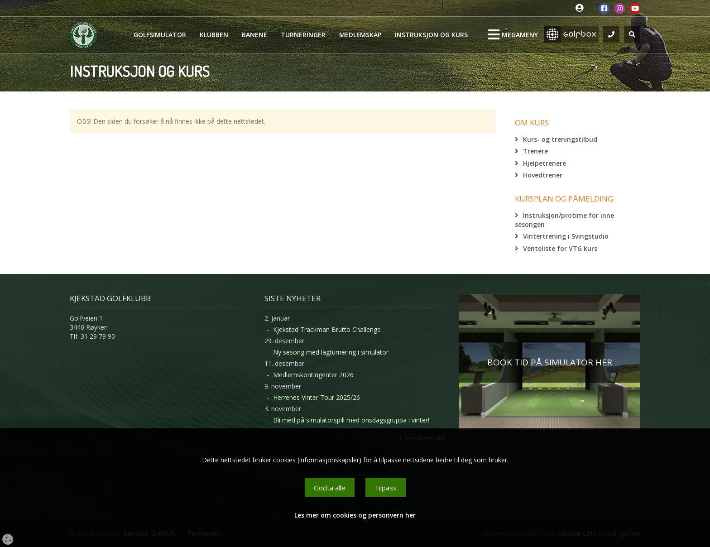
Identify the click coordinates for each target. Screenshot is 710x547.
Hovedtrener (542, 175)
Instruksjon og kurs (431, 34)
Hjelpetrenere (544, 163)
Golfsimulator (160, 34)
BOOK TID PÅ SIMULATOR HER (549, 362)
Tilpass (385, 487)
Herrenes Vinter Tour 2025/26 (316, 397)
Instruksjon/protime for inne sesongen (564, 220)
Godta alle (329, 487)
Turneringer (303, 34)
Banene (254, 34)
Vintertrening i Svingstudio (566, 236)
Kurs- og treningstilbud (560, 139)
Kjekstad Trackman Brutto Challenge (327, 329)
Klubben (214, 34)
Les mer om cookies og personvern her (355, 515)
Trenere (535, 151)
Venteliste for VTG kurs (560, 248)
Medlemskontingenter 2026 (313, 374)
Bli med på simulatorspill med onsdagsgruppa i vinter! (351, 420)
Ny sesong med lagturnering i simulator (331, 352)
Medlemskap (360, 34)
